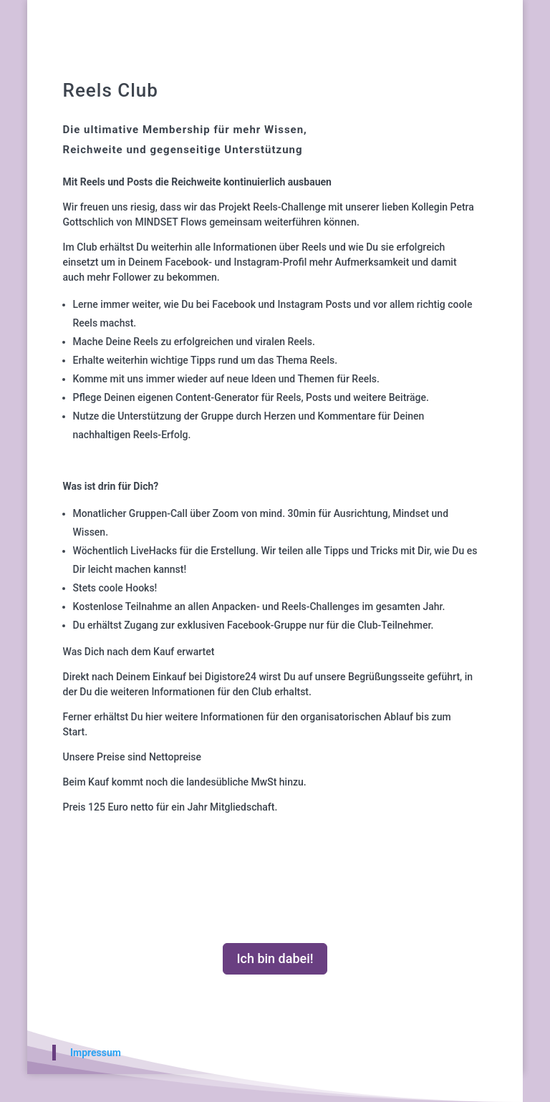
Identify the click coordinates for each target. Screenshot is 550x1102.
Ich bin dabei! (274, 958)
